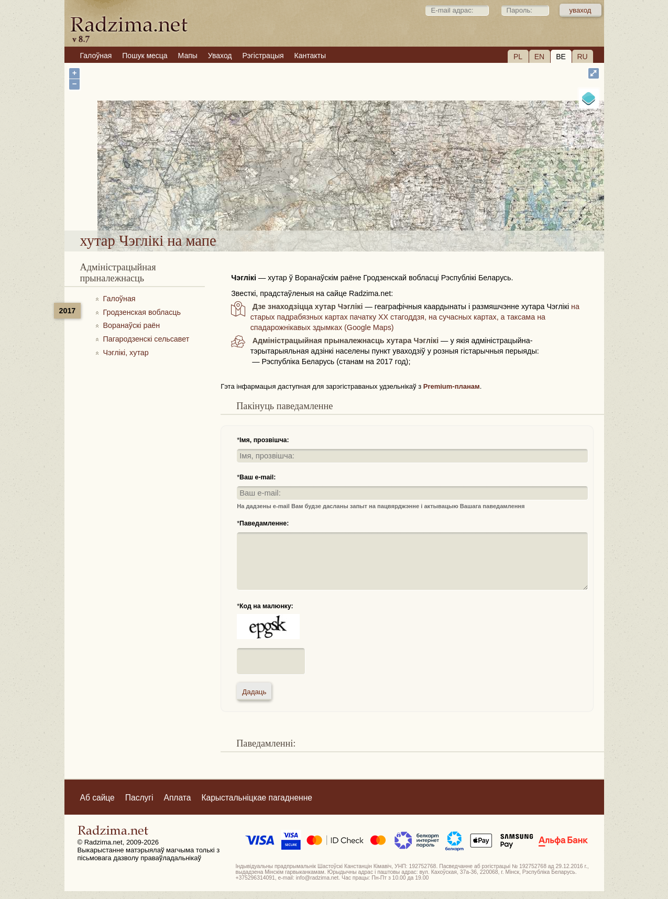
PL (517, 56)
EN (539, 56)
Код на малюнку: (266, 606)
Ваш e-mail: (257, 477)
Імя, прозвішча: (264, 440)
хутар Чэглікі (365, 203)
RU (582, 56)
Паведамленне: (264, 523)
